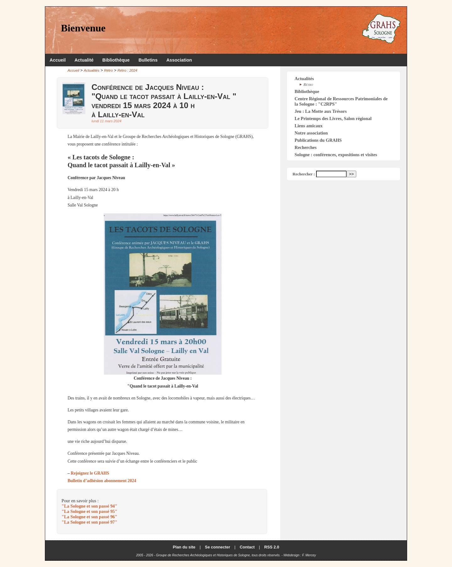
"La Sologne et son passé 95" (89, 511)
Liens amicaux (309, 125)
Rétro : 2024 (127, 70)
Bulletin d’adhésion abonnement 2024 (101, 480)
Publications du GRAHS (318, 140)
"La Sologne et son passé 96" (89, 516)
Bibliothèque (116, 60)
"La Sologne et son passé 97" (89, 522)
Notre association (311, 132)
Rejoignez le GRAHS (90, 473)
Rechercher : (304, 174)
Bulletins (148, 60)
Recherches (306, 147)
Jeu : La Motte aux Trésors (321, 111)
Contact (247, 547)
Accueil (58, 60)
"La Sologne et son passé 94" (89, 506)
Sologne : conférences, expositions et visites (336, 154)
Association (179, 60)
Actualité (84, 60)
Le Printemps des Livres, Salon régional (333, 118)
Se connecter (217, 547)
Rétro (108, 70)
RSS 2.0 (271, 547)
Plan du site (184, 547)
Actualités (92, 70)
